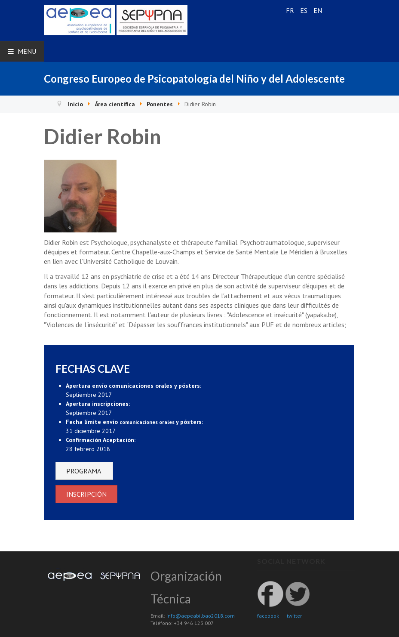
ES (304, 10)
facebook (268, 615)
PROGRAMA (84, 471)
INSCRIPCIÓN (86, 494)
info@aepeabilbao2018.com (200, 615)
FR (291, 10)
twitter (294, 615)
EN (317, 10)
